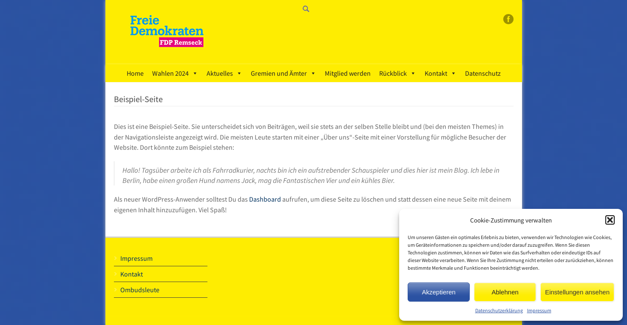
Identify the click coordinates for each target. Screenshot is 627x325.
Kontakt (441, 73)
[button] (610, 220)
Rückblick (397, 73)
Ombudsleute (139, 289)
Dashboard (265, 199)
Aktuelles (224, 73)
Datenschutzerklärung (499, 310)
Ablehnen (504, 292)
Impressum (539, 310)
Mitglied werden (348, 73)
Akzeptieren (438, 292)
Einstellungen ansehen (577, 292)
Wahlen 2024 (175, 73)
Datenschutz (483, 73)
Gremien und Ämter (283, 73)
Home (135, 73)
